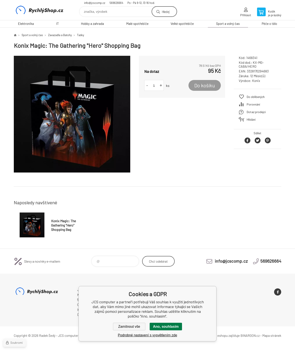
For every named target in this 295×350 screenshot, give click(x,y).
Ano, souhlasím (166, 326)
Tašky (80, 35)
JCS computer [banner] (40, 10)
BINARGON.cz (250, 335)
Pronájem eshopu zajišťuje (222, 335)
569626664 (116, 3)
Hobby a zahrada (92, 24)
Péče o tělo (269, 24)
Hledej (165, 12)
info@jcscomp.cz (94, 3)
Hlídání (251, 119)
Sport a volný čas (228, 24)
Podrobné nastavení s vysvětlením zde (147, 335)
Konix (256, 81)
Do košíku (204, 85)
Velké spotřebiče (182, 24)
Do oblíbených (256, 97)
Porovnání (253, 104)
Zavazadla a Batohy (60, 35)
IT (57, 24)
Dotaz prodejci (256, 112)
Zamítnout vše (129, 326)
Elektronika (26, 24)
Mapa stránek (271, 335)
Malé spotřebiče (137, 24)
